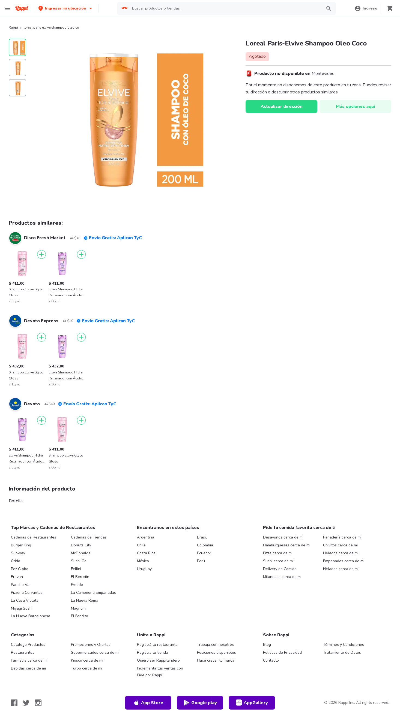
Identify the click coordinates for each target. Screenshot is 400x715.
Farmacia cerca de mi (29, 660)
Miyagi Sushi (21, 608)
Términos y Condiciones (343, 644)
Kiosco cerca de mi (87, 660)
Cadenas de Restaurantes (33, 537)
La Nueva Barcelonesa (30, 616)
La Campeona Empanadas (93, 592)
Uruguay (144, 568)
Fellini (76, 568)
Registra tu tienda (152, 652)
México (143, 561)
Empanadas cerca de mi (343, 561)
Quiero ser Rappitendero (158, 660)
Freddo (77, 584)
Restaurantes (22, 652)
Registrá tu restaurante (157, 644)
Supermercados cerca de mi (95, 652)
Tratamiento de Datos (342, 652)
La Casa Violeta (24, 600)
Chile (141, 545)
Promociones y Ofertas (91, 644)
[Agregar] (41, 254)
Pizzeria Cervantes (27, 592)
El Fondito (79, 616)
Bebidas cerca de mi (28, 668)
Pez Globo (19, 568)
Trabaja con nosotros (215, 644)
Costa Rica (146, 553)
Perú (201, 561)
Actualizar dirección (282, 106)
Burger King (21, 545)
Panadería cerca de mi (342, 537)
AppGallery (252, 702)
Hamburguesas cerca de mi (286, 545)
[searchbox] (225, 8)
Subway (18, 553)
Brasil (202, 537)
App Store (148, 702)
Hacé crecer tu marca (215, 660)
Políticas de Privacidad (282, 652)
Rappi (13, 27)
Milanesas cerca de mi (282, 576)
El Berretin (80, 576)
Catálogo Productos (28, 644)
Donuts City (81, 545)
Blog (267, 644)
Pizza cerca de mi (277, 553)
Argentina (145, 537)
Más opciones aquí (355, 106)
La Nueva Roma (84, 600)
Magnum (78, 608)
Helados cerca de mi (341, 553)
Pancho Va (20, 584)
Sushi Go (78, 561)
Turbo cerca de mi (86, 668)
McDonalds (80, 553)
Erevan (17, 576)
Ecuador (204, 553)
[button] (65, 8)
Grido (15, 561)
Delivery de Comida (280, 568)
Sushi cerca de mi (278, 561)
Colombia (205, 545)
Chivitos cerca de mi (340, 545)
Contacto (271, 660)
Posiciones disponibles (216, 652)
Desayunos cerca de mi (283, 537)
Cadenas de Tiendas (89, 537)
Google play (200, 702)
